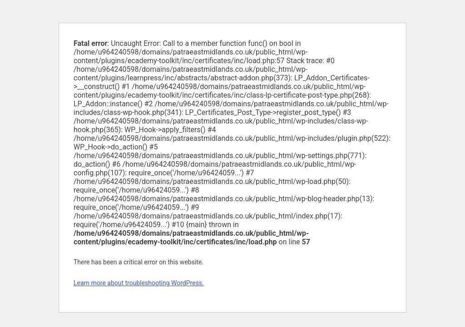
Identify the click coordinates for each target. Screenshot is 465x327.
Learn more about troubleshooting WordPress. (139, 283)
